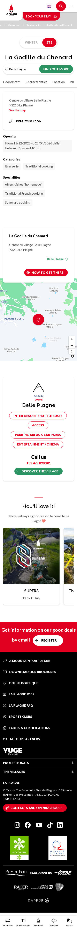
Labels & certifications (26, 728)
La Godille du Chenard (59, 25)
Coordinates (12, 82)
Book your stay (41, 16)
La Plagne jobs (18, 694)
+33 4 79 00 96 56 (25, 121)
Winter (31, 42)
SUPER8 (31, 590)
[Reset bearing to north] (72, 351)
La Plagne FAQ (18, 705)
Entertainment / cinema (38, 444)
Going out (16, 25)
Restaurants (35, 25)
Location (58, 82)
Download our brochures (29, 672)
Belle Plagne (57, 259)
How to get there (47, 272)
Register (49, 640)
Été (49, 42)
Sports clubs (17, 716)
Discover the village (40, 471)
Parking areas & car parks (38, 435)
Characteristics (36, 82)
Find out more (56, 69)
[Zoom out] (72, 345)
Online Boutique (20, 683)
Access (38, 425)
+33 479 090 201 (38, 463)
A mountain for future (26, 661)
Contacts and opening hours (36, 808)
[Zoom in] (72, 339)
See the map (17, 110)
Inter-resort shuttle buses (38, 416)
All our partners (21, 739)
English (49, 6)
